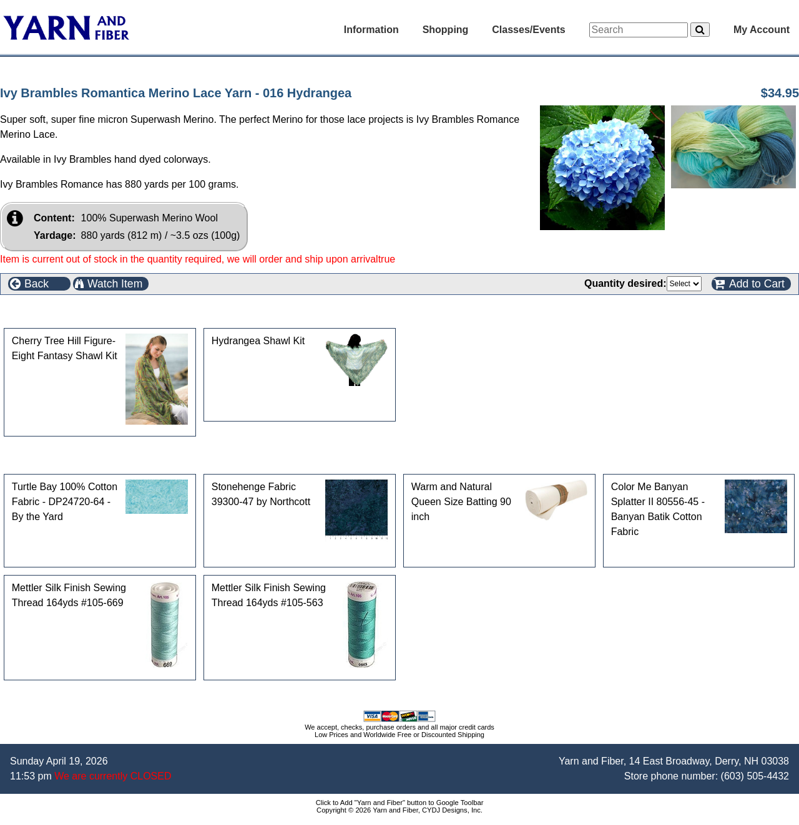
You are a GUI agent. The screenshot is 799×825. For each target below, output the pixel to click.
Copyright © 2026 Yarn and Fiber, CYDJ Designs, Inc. (399, 810)
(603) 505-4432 (755, 776)
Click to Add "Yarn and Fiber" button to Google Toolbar (400, 802)
